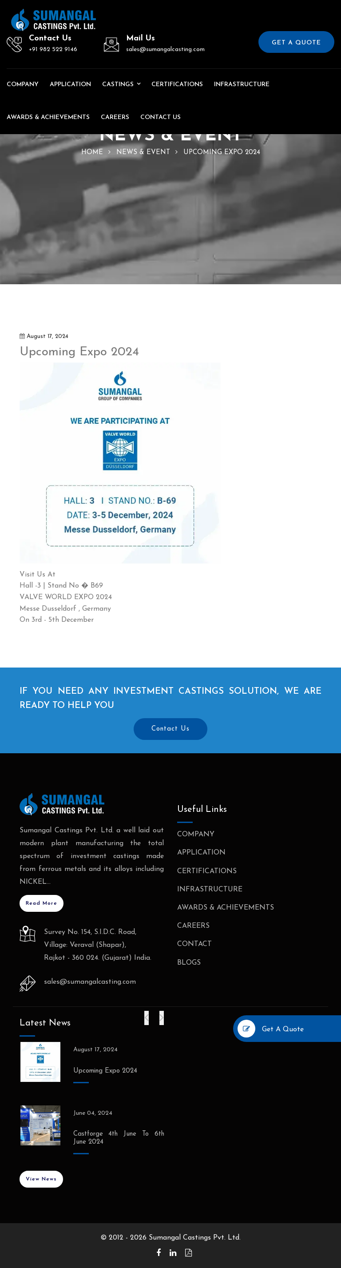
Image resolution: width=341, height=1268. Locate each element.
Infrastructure (242, 84)
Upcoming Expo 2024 (105, 1071)
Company (23, 84)
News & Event (143, 152)
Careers (115, 117)
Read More (41, 903)
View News (41, 1179)
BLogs (189, 962)
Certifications (177, 84)
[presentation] (146, 1018)
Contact (194, 944)
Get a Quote (296, 43)
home (92, 152)
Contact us (160, 117)
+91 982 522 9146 (53, 49)
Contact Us (170, 729)
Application (70, 84)
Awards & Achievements (48, 117)
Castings (118, 84)
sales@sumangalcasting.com (165, 49)
